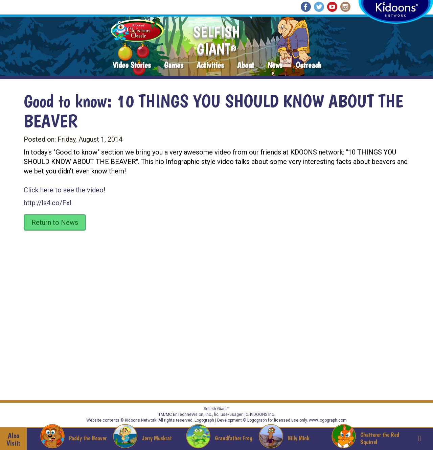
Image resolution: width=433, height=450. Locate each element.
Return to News (54, 222)
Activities (210, 65)
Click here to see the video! (64, 190)
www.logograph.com (327, 420)
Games (173, 65)
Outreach (308, 65)
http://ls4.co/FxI (48, 203)
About (245, 65)
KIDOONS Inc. (262, 414)
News (275, 65)
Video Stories (132, 65)
